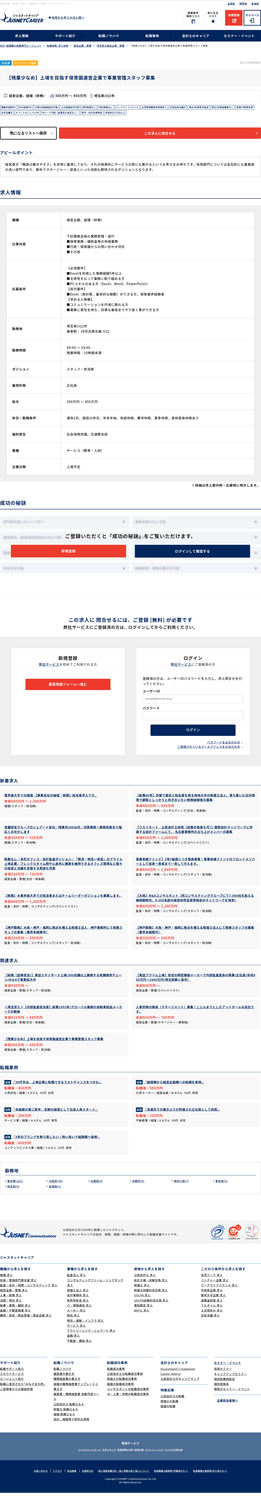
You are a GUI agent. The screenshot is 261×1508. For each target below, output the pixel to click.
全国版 (231, 3)
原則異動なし (121, 108)
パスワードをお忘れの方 (223, 751)
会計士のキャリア (195, 35)
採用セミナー (223, 1384)
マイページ (252, 15)
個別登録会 (221, 1399)
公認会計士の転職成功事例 (125, 1389)
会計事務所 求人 (78, 1310)
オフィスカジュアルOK (82, 114)
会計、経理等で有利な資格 (71, 1434)
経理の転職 (168, 1421)
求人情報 (21, 35)
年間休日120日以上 (183, 114)
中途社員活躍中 (203, 108)
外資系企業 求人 (212, 1305)
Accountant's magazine (178, 1384)
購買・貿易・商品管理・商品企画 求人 (26, 1330)
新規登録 (233, 15)
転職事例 (152, 35)
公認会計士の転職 (172, 1411)
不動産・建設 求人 (79, 1356)
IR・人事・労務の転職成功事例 (128, 1409)
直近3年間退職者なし (14, 114)
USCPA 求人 (142, 1310)
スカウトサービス (12, 1389)
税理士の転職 (170, 1416)
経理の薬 (141, 1464)
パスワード (151, 714)
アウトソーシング (161, 1464)
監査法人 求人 (76, 1290)
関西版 (243, 3)
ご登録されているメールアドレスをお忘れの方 (208, 756)
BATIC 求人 (141, 1325)
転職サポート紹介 (12, 1384)
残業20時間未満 (39, 114)
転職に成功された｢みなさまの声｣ (22, 1399)
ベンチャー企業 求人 (215, 1295)
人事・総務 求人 (11, 1310)
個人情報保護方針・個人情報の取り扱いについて (122, 1486)
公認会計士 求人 (145, 1290)
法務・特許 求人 (11, 1315)
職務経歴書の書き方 (67, 1394)
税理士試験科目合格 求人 (151, 1305)
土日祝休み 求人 (212, 1325)
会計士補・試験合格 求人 (151, 1295)
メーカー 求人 (76, 1325)
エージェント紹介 (12, 1394)
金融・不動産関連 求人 (15, 1325)
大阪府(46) (57, 1196)
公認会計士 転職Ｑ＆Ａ (69, 1419)
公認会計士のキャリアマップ (180, 1394)
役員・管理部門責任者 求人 (18, 1295)
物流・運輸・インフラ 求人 (85, 1336)
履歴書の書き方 (64, 1389)
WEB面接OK (28, 108)
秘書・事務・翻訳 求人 (15, 1320)
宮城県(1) (56, 1201)
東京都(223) (16, 1196)
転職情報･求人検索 (57, 46)
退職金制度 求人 (212, 1315)
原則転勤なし (102, 108)
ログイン (193, 738)
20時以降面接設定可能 (53, 108)
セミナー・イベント (239, 35)
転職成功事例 (116, 1384)
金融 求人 (73, 1351)
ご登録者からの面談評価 (16, 1404)
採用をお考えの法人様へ (68, 17)
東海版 (255, 3)
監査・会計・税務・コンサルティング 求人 (28, 1300)
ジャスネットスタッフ (77, 1464)
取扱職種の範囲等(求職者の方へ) (173, 1486)
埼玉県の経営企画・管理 (110, 46)
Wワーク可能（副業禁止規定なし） (120, 114)
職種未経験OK (9, 108)
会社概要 (67, 1486)
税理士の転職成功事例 (122, 1394)
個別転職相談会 (224, 1394)
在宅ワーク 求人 (212, 1290)
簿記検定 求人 (143, 1320)
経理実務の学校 (123, 1464)
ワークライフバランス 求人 (219, 1300)
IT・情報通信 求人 (79, 1320)
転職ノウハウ (109, 35)
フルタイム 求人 (212, 1320)
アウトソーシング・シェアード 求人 (91, 1346)
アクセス (52, 1486)
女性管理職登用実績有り (176, 108)
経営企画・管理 (82, 46)
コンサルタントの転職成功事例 (128, 1404)
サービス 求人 (76, 1341)
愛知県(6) (222, 1196)
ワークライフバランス (145, 108)
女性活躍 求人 (210, 1330)
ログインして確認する (192, 556)
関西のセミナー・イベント (232, 1404)
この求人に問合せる (164, 136)
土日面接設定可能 (80, 108)
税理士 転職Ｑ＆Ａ (66, 1424)
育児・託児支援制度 (157, 114)
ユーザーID (151, 697)
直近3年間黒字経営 (227, 108)
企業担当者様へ (226, 1415)
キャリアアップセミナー (230, 1389)
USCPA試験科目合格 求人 (151, 1315)
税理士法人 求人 (78, 1305)
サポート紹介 (65, 35)
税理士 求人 (142, 1300)
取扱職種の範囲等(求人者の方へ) (216, 1486)
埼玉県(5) (14, 1201)
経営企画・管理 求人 (14, 1305)
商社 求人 (73, 1330)
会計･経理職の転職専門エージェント (21, 46)
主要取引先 (83, 1486)
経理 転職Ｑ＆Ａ (64, 1429)
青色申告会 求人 (78, 1315)
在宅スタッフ (102, 1464)
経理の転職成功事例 (120, 1399)
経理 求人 (6, 1290)
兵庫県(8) (97, 1196)
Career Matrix (171, 1389)
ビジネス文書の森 (186, 1464)
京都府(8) (139, 1196)
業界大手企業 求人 (213, 1310)
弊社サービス (49, 670)
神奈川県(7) (182, 1196)
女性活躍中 (58, 114)
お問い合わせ (33, 1486)
